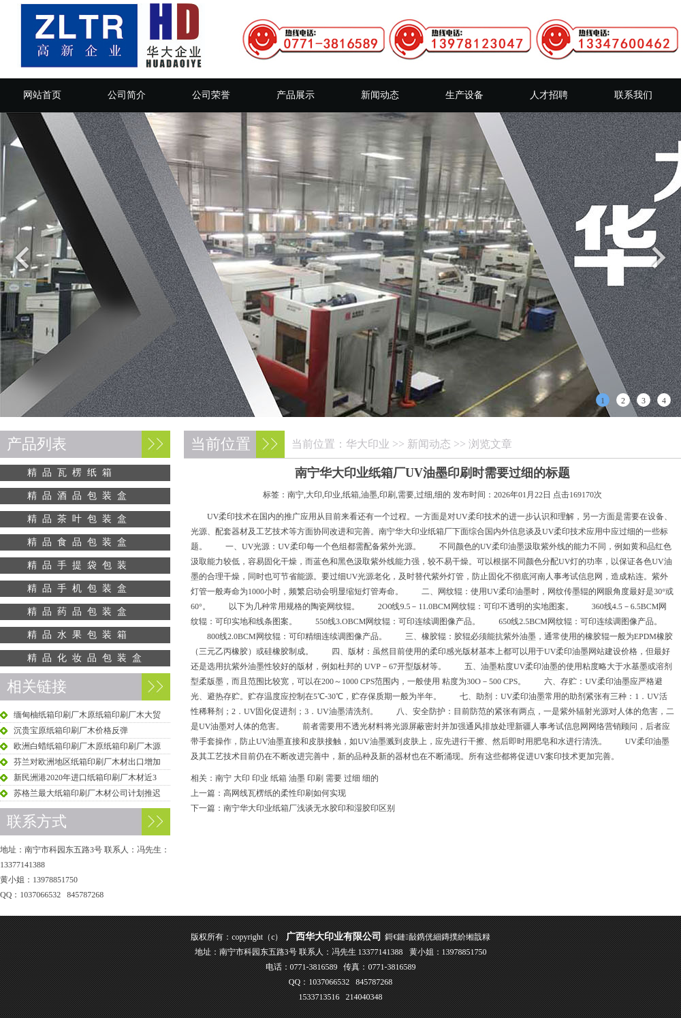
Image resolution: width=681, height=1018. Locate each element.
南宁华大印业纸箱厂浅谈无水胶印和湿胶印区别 (309, 808)
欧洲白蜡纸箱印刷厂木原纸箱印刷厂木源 (87, 746)
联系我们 (633, 95)
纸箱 (278, 778)
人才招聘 (549, 95)
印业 (260, 778)
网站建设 (604, 651)
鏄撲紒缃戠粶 (465, 937)
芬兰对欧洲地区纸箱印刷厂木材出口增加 (87, 762)
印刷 (315, 778)
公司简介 (127, 95)
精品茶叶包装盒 (79, 519)
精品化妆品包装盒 (87, 658)
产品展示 (295, 95)
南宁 (223, 778)
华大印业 (368, 444)
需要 (334, 778)
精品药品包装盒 (79, 611)
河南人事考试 (553, 576)
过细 (352, 778)
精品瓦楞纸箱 (72, 472)
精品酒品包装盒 (79, 496)
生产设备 (464, 95)
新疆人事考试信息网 (551, 726)
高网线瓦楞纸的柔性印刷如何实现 (284, 793)
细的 (370, 778)
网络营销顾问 (612, 726)
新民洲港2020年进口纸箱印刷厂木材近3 (85, 777)
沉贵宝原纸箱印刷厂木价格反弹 (71, 730)
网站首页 (42, 95)
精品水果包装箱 (79, 635)
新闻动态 (380, 95)
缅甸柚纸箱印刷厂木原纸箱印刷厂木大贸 (87, 715)
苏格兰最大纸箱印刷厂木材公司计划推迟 (87, 793)
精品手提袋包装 (79, 565)
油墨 (297, 778)
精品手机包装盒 (79, 588)
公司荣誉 (211, 95)
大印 (242, 778)
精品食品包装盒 (79, 542)
